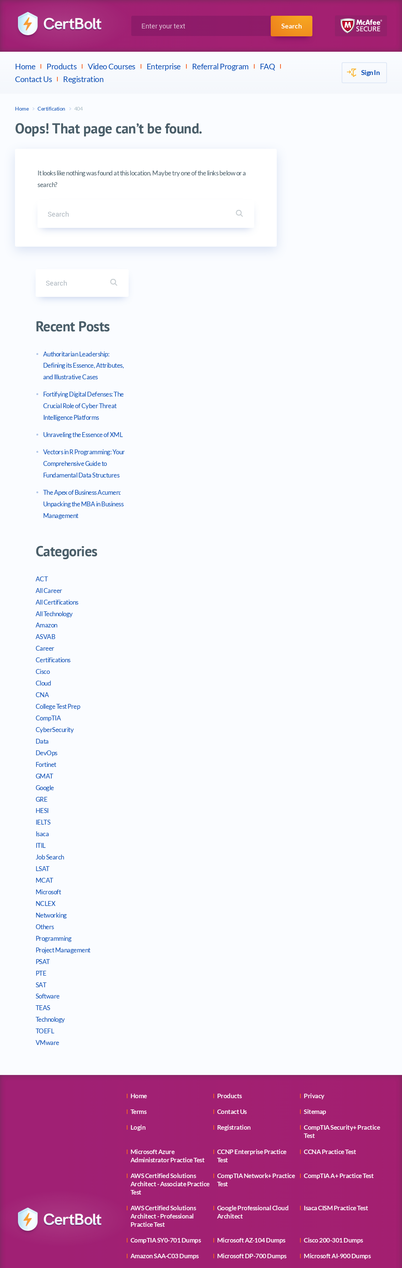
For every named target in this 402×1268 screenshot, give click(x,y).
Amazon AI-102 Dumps (335, 1152)
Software (306, 876)
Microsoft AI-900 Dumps (337, 1136)
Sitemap (315, 991)
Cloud (301, 563)
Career (303, 528)
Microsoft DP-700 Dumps (251, 1136)
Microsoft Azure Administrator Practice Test (167, 1035)
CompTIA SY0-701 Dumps (165, 1120)
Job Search (308, 737)
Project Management (321, 830)
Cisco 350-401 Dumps (246, 1183)
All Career (307, 470)
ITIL (299, 725)
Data (300, 621)
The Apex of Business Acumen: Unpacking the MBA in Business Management (341, 383)
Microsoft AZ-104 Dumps (251, 1120)
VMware (305, 922)
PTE (299, 853)
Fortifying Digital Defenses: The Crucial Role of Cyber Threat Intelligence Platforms (341, 285)
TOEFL (303, 911)
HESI (300, 691)
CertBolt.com (237, 1256)
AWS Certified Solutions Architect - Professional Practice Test (163, 1096)
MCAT (302, 760)
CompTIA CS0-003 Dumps (339, 1183)
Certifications (311, 539)
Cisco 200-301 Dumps (333, 1120)
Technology (308, 899)
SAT (299, 864)
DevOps (304, 632)
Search (291, 26)
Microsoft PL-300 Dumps (250, 1167)
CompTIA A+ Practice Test (339, 1055)
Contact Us (33, 79)
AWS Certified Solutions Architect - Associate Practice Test (170, 1063)
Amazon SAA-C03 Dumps (164, 1136)
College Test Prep (316, 586)
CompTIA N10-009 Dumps (166, 1167)
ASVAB (304, 517)
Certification (51, 108)
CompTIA (306, 598)
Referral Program (220, 66)
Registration (83, 79)
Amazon (304, 505)
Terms (138, 991)
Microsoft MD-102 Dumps (166, 1183)
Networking (309, 795)
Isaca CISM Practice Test (336, 1087)
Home (25, 66)
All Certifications (315, 482)
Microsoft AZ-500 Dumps (164, 1223)
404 (78, 108)
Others (303, 806)
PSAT (301, 841)
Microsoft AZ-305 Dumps (164, 1152)
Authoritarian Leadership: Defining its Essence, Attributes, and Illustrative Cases (341, 245)
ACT (300, 459)
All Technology (312, 493)
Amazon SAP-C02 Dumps (251, 1152)
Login (138, 1007)
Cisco (301, 551)
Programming (312, 818)
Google (303, 667)
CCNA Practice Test (330, 1031)
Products (61, 66)
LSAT (301, 748)
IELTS (301, 702)
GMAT (302, 656)
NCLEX (304, 783)
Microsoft (306, 771)
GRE (300, 679)
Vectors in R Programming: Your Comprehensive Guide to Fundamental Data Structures (342, 343)
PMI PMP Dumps (327, 1199)
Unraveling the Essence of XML (341, 314)
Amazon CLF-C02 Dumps (164, 1199)
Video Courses (111, 66)
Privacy (314, 975)
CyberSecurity (313, 609)
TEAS (301, 888)
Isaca (300, 713)
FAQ (267, 66)
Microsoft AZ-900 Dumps (338, 1167)
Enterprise (164, 66)
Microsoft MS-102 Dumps (252, 1223)
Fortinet (304, 644)
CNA (300, 574)
